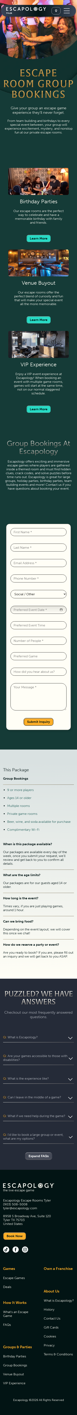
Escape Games (14, 1278)
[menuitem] (18, 1280)
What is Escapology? (59, 1300)
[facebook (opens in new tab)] (16, 1249)
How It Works (14, 1302)
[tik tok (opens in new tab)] (6, 1249)
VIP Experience (14, 1383)
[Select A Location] (56, 10)
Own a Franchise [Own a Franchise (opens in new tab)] (58, 1268)
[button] (61, 610)
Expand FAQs (39, 1156)
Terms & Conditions (58, 1354)
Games (9, 1268)
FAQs (7, 1325)
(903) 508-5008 (15, 1204)
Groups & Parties (17, 1347)
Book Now (15, 1236)
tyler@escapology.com (20, 1208)
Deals (7, 1287)
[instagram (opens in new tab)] (25, 1249)
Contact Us (52, 1318)
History (49, 1309)
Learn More (38, 238)
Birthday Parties (14, 1356)
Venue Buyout (13, 1374)
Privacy (49, 1345)
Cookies (50, 1336)
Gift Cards (51, 1327)
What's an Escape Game (15, 1314)
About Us (51, 1291)
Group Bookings (15, 1365)
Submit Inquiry (38, 722)
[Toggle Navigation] (67, 10)
